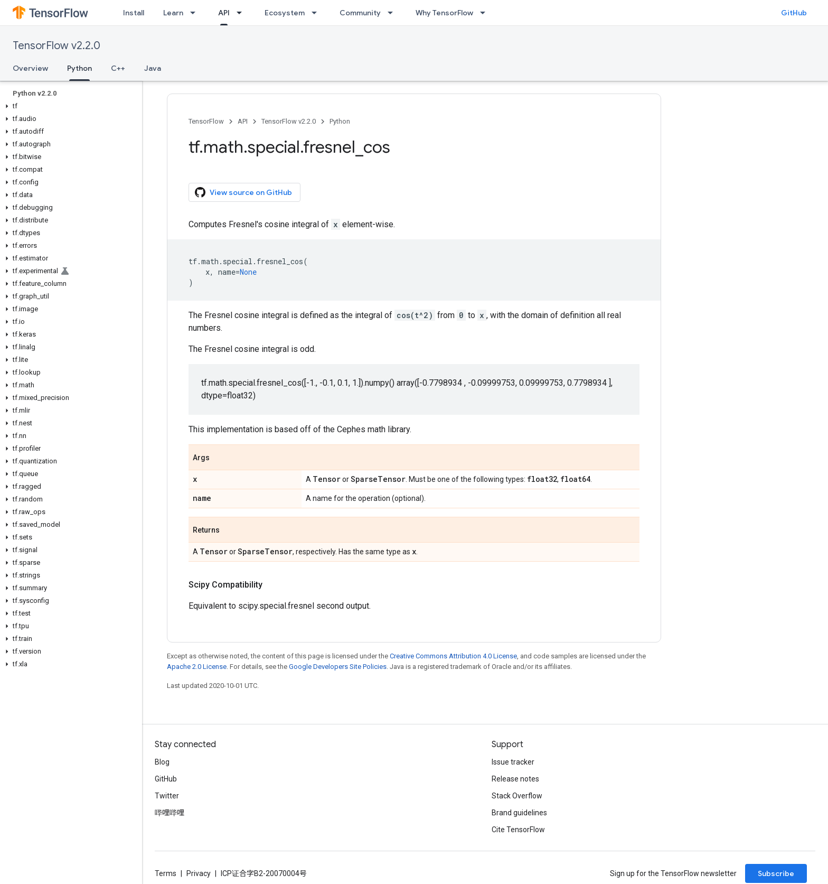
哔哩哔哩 (169, 812)
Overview (30, 68)
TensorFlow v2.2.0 (56, 45)
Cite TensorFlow (518, 829)
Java (152, 68)
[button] (69, 106)
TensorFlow (206, 121)
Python (340, 121)
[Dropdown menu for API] (242, 12)
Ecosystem (285, 12)
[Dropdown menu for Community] (393, 12)
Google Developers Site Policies (338, 667)
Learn (173, 12)
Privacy (198, 873)
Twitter (167, 796)
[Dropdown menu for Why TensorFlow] (485, 12)
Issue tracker (513, 762)
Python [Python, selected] (79, 68)
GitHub (794, 12)
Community (360, 12)
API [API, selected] (224, 12)
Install (133, 12)
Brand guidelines (519, 812)
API (243, 121)
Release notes (515, 779)
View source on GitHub (243, 192)
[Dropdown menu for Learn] (196, 12)
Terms (165, 873)
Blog (162, 762)
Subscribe (776, 873)
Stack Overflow (517, 796)
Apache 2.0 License (197, 667)
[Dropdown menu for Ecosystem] (317, 12)
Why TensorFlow (444, 12)
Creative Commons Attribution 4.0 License (453, 656)
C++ (118, 68)
